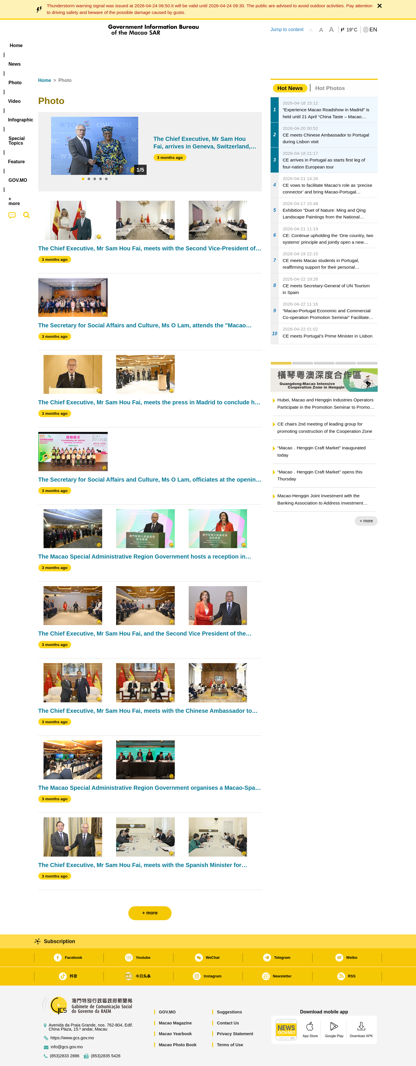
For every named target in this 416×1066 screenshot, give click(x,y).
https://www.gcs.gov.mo (72, 1020)
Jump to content (287, 29)
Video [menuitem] (124, 45)
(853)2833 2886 (65, 1038)
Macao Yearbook (175, 1016)
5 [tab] (106, 161)
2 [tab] (89, 161)
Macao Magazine (175, 1005)
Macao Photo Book (178, 1027)
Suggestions (229, 994)
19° (352, 30)
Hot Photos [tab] (330, 70)
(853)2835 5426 (105, 1038)
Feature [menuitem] (230, 45)
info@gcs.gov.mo (67, 1029)
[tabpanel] (95, 128)
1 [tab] (83, 161)
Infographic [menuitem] (155, 45)
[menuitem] (74, 45)
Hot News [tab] (290, 70)
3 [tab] (95, 161)
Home (44, 62)
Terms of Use (230, 1027)
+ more (366, 503)
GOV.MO (167, 994)
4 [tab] (100, 161)
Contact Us (228, 1005)
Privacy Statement (235, 1016)
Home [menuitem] (50, 45)
